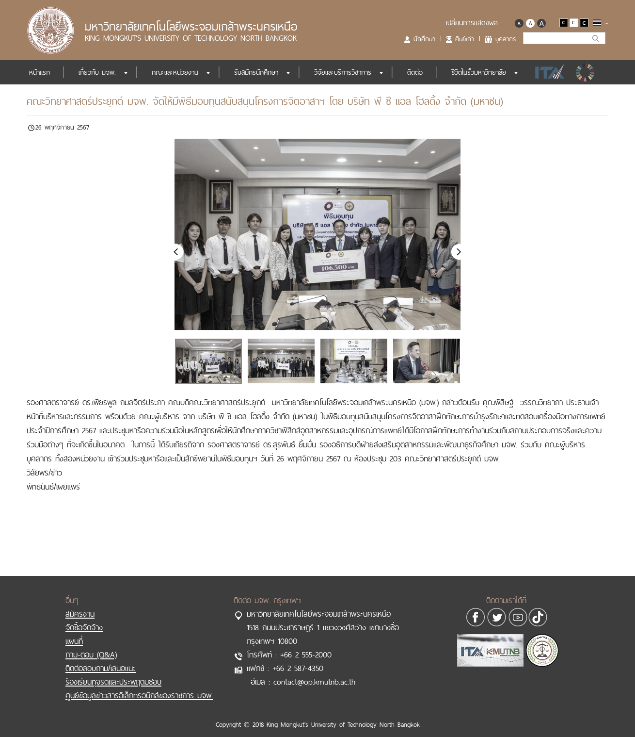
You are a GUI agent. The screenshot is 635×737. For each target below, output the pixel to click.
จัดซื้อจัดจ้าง (84, 617)
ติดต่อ (415, 72)
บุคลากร (505, 38)
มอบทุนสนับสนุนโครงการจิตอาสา (386, 416)
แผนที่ (74, 631)
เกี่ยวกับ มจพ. (97, 72)
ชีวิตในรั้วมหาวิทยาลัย (478, 72)
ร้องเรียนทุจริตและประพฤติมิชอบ (113, 672)
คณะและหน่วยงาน (175, 72)
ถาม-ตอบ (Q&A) (91, 645)
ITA (547, 72)
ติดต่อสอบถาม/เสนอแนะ (100, 658)
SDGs (586, 72)
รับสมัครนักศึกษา (256, 72)
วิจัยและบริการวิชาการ (342, 72)
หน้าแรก (39, 72)
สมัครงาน (80, 604)
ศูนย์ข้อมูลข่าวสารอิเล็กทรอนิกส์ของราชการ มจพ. (139, 685)
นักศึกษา (424, 38)
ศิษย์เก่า (464, 38)
